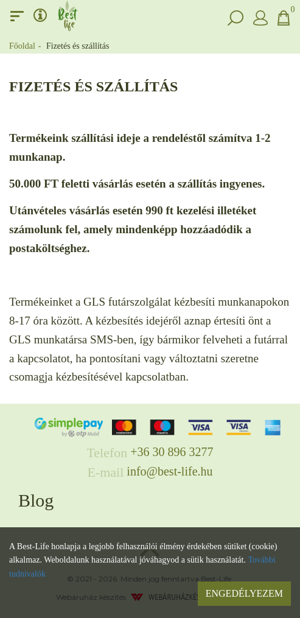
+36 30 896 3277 (171, 451)
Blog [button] (36, 500)
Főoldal (22, 46)
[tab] (150, 500)
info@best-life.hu (169, 471)
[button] (235, 16)
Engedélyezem (244, 593)
